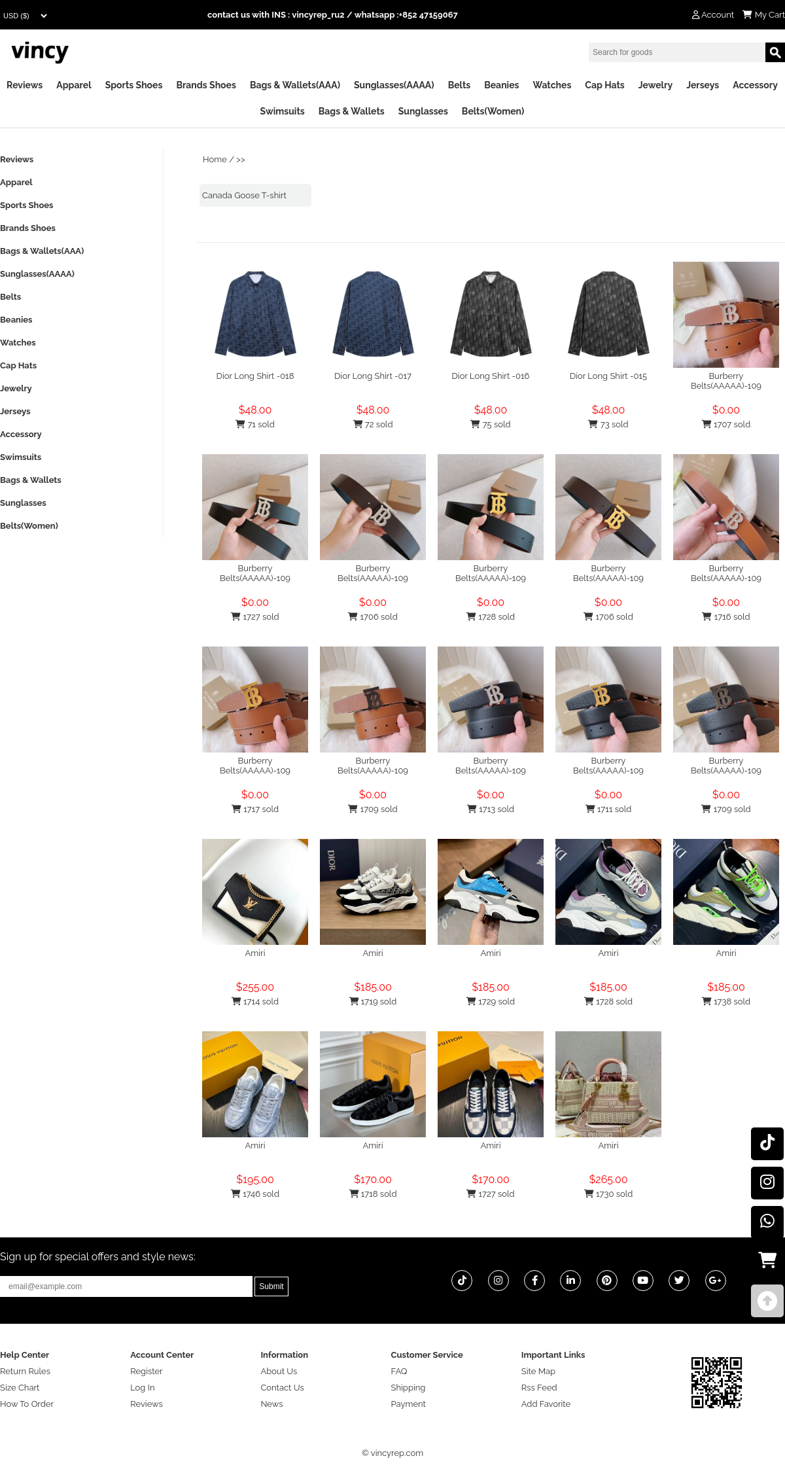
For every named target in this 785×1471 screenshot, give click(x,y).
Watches (551, 85)
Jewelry (655, 85)
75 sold (490, 424)
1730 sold (608, 1194)
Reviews (25, 85)
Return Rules (25, 1371)
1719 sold (373, 1001)
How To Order (27, 1404)
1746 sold (255, 1194)
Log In (142, 1387)
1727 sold (255, 617)
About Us (278, 1371)
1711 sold (608, 809)
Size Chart (19, 1387)
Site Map (538, 1371)
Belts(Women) (493, 111)
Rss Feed (539, 1387)
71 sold (255, 424)
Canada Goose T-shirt (244, 195)
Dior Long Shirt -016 (491, 376)
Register (146, 1371)
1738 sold (726, 1001)
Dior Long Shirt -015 (608, 376)
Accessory (755, 85)
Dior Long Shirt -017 (372, 376)
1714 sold (255, 1001)
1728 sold (490, 617)
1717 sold (255, 809)
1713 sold (490, 809)
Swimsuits (282, 111)
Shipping (408, 1387)
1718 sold (373, 1194)
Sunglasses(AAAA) (394, 85)
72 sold (373, 424)
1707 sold (726, 424)
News (271, 1404)
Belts (459, 85)
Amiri (255, 953)
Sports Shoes (134, 85)
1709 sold (372, 809)
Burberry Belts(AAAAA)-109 (726, 381)
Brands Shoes (206, 85)
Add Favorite (545, 1404)
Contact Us (282, 1387)
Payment (408, 1404)
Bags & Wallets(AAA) (295, 85)
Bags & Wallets (352, 111)
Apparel (73, 85)
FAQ (399, 1371)
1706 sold (372, 617)
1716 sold (726, 617)
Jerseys (702, 85)
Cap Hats (604, 85)
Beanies (501, 85)
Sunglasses (423, 111)
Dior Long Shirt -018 (255, 376)
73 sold (608, 424)
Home (215, 159)
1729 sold (490, 1001)
